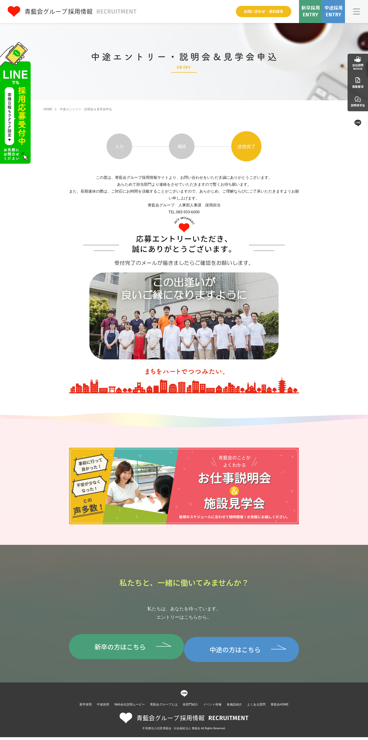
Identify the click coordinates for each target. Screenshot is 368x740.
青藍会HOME (280, 707)
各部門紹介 (190, 707)
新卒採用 (85, 707)
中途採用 (103, 707)
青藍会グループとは (164, 707)
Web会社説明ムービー (129, 707)
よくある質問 (256, 707)
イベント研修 (212, 707)
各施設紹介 (234, 707)
